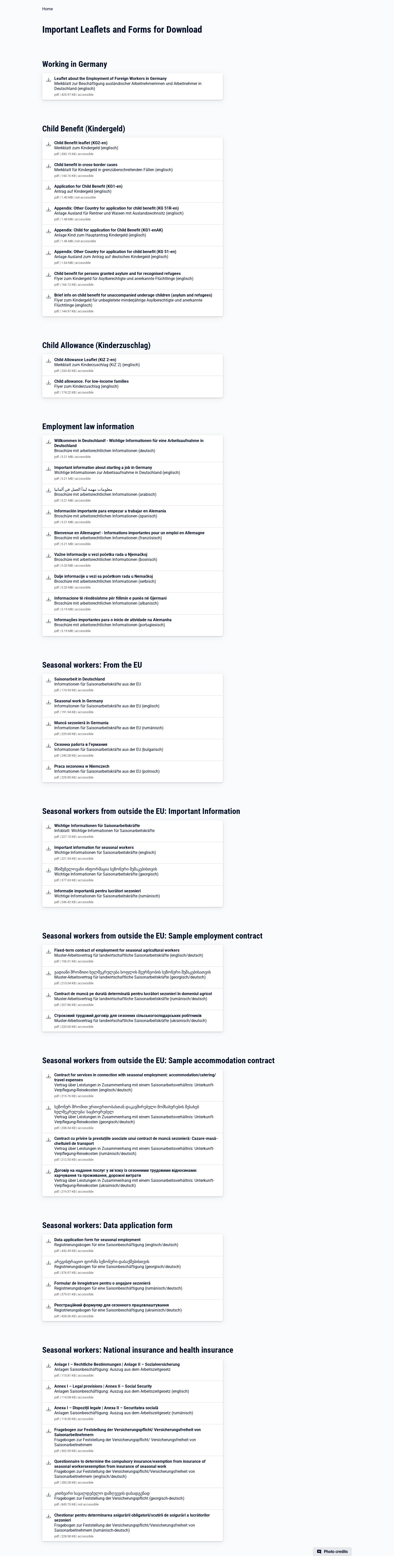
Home (47, 9)
